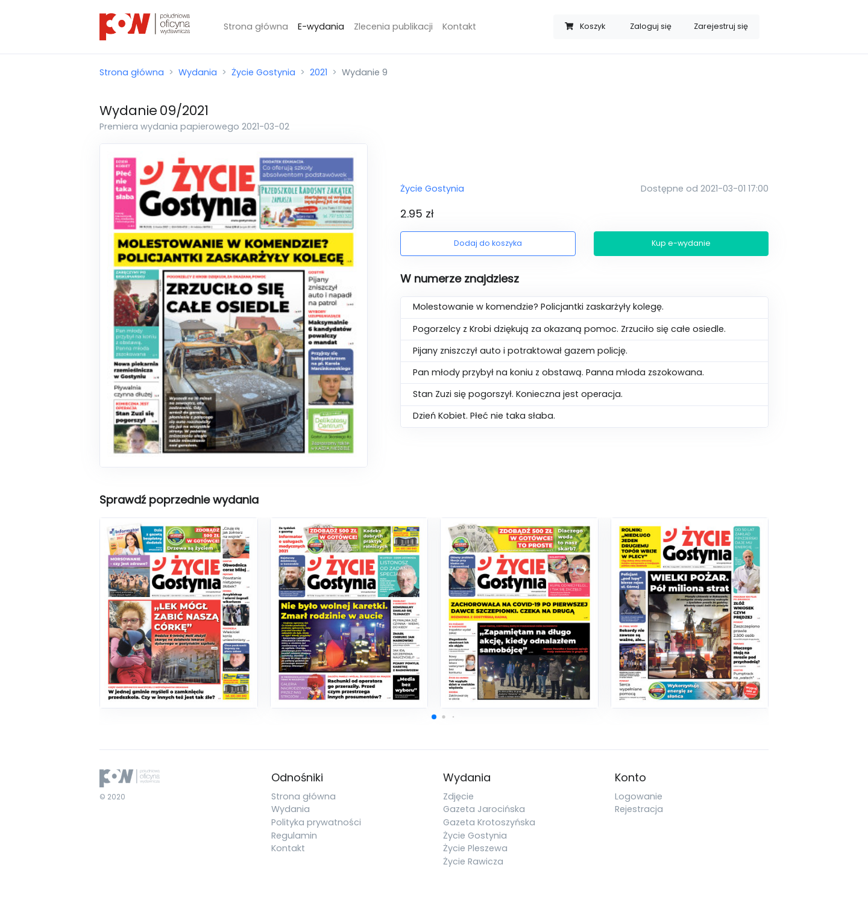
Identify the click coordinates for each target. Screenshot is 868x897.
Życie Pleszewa (475, 848)
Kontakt (459, 26)
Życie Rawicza (473, 861)
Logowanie (638, 796)
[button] (434, 716)
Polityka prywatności (316, 822)
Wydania (197, 72)
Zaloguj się (650, 26)
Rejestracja (639, 809)
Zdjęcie (458, 796)
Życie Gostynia (263, 72)
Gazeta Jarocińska (484, 809)
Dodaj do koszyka (488, 243)
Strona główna (256, 26)
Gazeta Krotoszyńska (489, 822)
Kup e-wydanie (681, 243)
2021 (318, 72)
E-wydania (321, 26)
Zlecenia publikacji (393, 26)
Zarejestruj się (721, 26)
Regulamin (294, 836)
